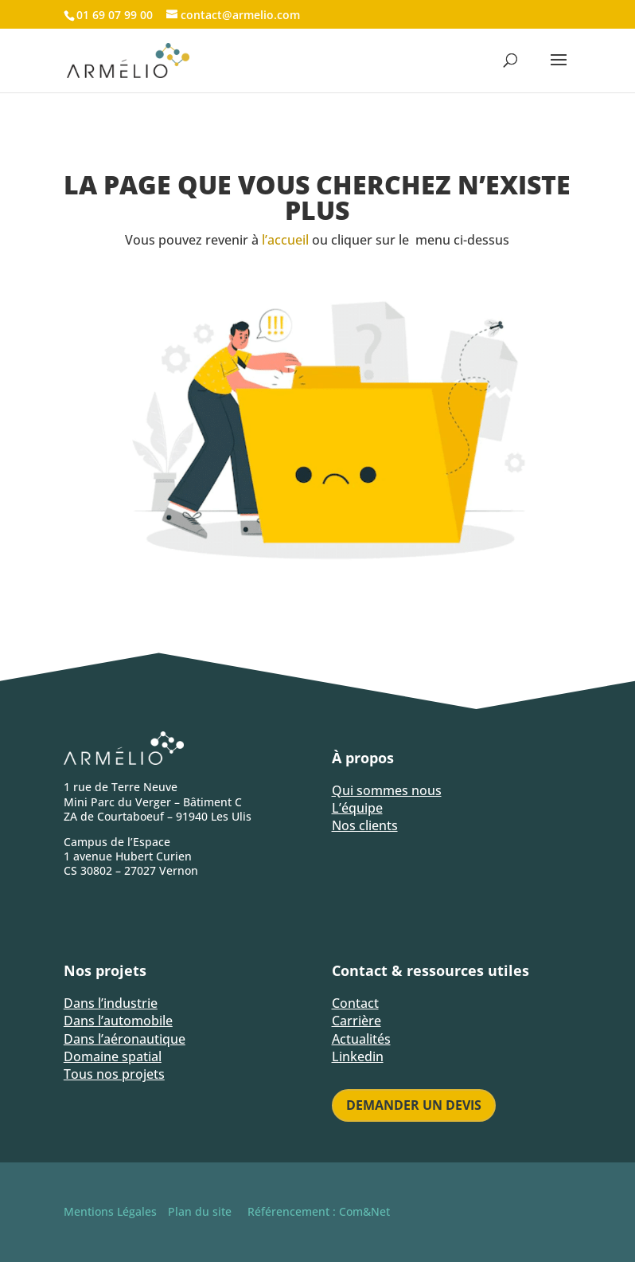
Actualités (361, 1039)
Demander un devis (413, 1105)
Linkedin (358, 1056)
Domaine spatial (113, 1056)
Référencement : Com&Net (318, 1211)
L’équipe (357, 808)
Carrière (356, 1020)
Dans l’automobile (118, 1020)
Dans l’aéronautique (124, 1039)
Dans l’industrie (111, 1003)
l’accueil (285, 240)
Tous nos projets (114, 1074)
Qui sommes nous (387, 790)
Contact (355, 1003)
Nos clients (365, 825)
